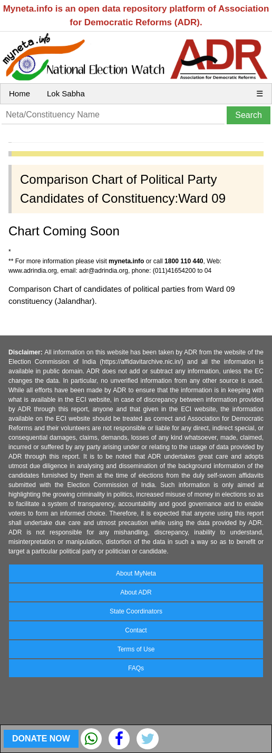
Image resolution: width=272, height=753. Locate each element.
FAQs (136, 668)
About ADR (135, 592)
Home (19, 93)
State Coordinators (136, 611)
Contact (136, 630)
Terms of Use (136, 649)
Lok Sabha (66, 93)
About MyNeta (136, 573)
